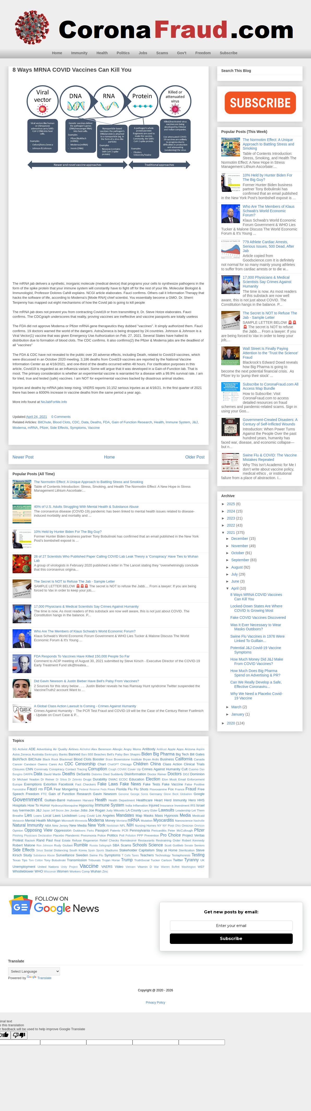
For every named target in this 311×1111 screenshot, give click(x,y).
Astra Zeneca (22, 754)
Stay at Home (166, 850)
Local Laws (52, 815)
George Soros (139, 794)
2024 (231, 511)
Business (167, 759)
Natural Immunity (28, 825)
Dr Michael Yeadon (26, 779)
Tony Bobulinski (55, 860)
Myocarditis (163, 820)
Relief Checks (109, 840)
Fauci (32, 789)
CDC (75, 422)
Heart (158, 800)
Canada (199, 759)
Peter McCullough (180, 830)
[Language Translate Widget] (34, 971)
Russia (93, 845)
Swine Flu (96, 855)
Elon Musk (169, 779)
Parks (90, 830)
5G (15, 749)
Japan (46, 810)
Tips (24, 860)
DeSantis (83, 774)
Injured (154, 805)
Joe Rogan (97, 810)
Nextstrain (112, 825)
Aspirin (200, 749)
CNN (29, 769)
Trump (127, 860)
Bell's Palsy (115, 754)
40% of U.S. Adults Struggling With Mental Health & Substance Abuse (86, 507)
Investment (182, 805)
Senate (188, 845)
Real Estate (62, 840)
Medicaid (198, 815)
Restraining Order (168, 840)
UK (202, 860)
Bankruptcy (51, 754)
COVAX (122, 769)
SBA (116, 845)
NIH (130, 825)
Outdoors (79, 830)
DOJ (186, 774)
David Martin (52, 774)
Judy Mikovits (115, 810)
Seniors (199, 845)
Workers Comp (79, 871)
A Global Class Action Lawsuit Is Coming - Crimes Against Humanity (85, 706)
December (240, 538)
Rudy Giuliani (63, 845)
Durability (100, 779)
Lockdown (69, 815)
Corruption (97, 769)
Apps (180, 749)
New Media (78, 825)
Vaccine (94, 428)
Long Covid (87, 815)
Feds (103, 789)
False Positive (195, 784)
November (240, 546)
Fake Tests (151, 784)
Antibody (149, 749)
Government (27, 799)
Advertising (44, 749)
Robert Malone (24, 845)
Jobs (143, 53)
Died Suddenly (113, 774)
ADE (31, 749)
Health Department (122, 800)
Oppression (62, 830)
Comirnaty (41, 769)
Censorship (85, 764)
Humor (45, 805)
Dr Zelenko (75, 779)
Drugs (87, 779)
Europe (17, 784)
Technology (162, 855)
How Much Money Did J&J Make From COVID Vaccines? (256, 661)
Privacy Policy (155, 1002)
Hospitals (19, 805)
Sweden (82, 855)
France (179, 789)
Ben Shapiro (131, 754)
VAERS (106, 867)
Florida (121, 789)
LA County (133, 810)
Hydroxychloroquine (64, 805)
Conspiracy (56, 769)
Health (102, 53)
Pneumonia (88, 835)
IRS (192, 805)
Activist (22, 749)
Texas (17, 860)
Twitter (178, 860)
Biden (146, 754)
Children (140, 764)
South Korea (78, 850)
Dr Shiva (61, 779)
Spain (91, 850)
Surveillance (65, 855)
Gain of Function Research (132, 422)
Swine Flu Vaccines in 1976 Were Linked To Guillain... (257, 638)
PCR (125, 830)
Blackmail (66, 759)
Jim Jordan (72, 810)
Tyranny (191, 860)
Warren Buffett (170, 866)
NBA (48, 825)
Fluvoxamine (158, 789)
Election (153, 779)
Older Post (195, 457)
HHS (201, 800)
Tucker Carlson (161, 860)
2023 (231, 518)
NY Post (168, 825)
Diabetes (97, 774)
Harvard (88, 800)
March (236, 707)
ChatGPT (113, 764)
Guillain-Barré (55, 800)
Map (139, 815)
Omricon (199, 825)
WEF (201, 866)
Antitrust (162, 749)
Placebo (58, 835)
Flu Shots (141, 789)
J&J (195, 422)
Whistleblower (23, 871)
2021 (231, 532)
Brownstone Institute (128, 759)
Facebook (66, 784)
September (240, 560)
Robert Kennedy (193, 840)
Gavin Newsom (105, 794)
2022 (231, 525)
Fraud (191, 789)
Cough (113, 769)
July (235, 574)
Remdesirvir (128, 840)
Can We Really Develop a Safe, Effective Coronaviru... (256, 684)
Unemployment (24, 867)
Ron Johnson (45, 845)
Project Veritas (193, 835)
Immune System (178, 422)
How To (33, 805)
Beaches (100, 754)
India (128, 805)
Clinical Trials (194, 764)
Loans (38, 815)
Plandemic (72, 835)
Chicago (125, 764)
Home (57, 53)
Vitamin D (144, 866)
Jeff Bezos (57, 810)
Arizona (190, 749)
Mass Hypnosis (166, 815)
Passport (102, 830)
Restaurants (146, 840)
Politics (123, 53)
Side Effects (59, 428)
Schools (140, 845)
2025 (231, 504)
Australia (38, 754)
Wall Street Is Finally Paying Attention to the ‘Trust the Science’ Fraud (270, 352)
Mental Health (35, 820)
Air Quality (60, 749)
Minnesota (81, 820)
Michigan (54, 820)
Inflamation (140, 805)
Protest (18, 840)
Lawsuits (166, 810)
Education (136, 779)
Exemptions (33, 784)
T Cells (126, 855)
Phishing (18, 835)
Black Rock (50, 759)
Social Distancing (56, 850)
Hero (192, 800)
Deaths (95, 422)
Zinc (105, 871)
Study (27, 855)
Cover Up (134, 769)
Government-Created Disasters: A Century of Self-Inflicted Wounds (270, 422)
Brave (109, 759)
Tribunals (94, 860)
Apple (172, 749)
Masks (149, 815)
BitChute (44, 422)
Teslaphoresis (181, 855)
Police (102, 835)
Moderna (19, 428)
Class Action (172, 764)
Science (155, 845)
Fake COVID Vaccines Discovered (258, 617)
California (183, 759)
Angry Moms (132, 749)
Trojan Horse (111, 860)
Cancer (17, 764)
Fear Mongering (66, 789)
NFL (122, 825)
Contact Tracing (76, 769)
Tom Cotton (36, 860)
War (156, 866)
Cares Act (56, 764)
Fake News (130, 784)
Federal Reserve (89, 789)
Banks (63, 754)
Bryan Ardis (151, 759)
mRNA (33, 428)
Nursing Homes (145, 825)
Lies (28, 815)
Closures (19, 769)
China (155, 764)
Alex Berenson (101, 749)
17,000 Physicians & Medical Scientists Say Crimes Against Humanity (86, 606)
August (237, 567)
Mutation (147, 820)
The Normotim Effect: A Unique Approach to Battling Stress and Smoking (88, 482)
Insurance (167, 805)
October (238, 553)
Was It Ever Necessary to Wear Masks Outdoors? (255, 627)
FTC (44, 794)
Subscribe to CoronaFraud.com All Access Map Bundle (270, 386)
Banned (74, 754)
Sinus (39, 850)
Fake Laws (107, 784)
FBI (40, 789)
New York (96, 825)
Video (119, 867)
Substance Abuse (44, 855)
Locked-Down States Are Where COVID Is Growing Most (256, 608)
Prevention (152, 835)
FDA (106, 422)
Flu (130, 789)
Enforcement (196, 779)
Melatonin (18, 820)
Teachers (147, 855)
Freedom (203, 53)
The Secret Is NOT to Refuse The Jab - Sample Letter (74, 581)
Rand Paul (44, 840)
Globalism (186, 794)
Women (63, 871)
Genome (123, 794)
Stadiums (111, 850)
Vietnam (130, 866)
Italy (15, 810)
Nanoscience (184, 820)
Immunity (79, 53)
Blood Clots (61, 422)
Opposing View (38, 830)
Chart (102, 764)
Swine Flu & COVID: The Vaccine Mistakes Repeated (270, 457)
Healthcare (144, 800)
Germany (155, 794)
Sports (100, 850)
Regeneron (90, 840)
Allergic (117, 749)
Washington (189, 866)
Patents (115, 830)
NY (159, 825)
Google (199, 794)
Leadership (183, 810)
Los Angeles (105, 815)
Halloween (74, 800)
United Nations (48, 866)
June (235, 581)
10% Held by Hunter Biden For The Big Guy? (67, 532)
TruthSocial (141, 860)
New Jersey (60, 825)
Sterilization (186, 850)
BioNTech (20, 759)
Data (84, 422)
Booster (98, 759)
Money (110, 820)
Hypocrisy (86, 805)
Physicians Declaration (38, 835)
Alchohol (85, 749)
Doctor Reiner (156, 774)
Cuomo (194, 769)
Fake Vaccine (172, 784)
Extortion (50, 784)
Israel (200, 805)
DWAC (113, 779)
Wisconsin (50, 871)
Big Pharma (164, 754)
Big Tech (182, 754)
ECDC (123, 779)
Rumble (81, 845)
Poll (121, 835)
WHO (39, 871)
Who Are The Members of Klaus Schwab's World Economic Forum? (84, 631)
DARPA (28, 774)
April (235, 588)
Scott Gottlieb (173, 845)
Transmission (77, 860)
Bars (84, 754)
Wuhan (96, 871)
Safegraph (105, 845)
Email (182, 779)
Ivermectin (27, 810)
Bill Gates (197, 754)
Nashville (199, 820)
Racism (30, 840)
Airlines (74, 749)
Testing (198, 855)
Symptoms (78, 428)
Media (185, 815)
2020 (231, 723)
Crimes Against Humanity (161, 769)
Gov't (181, 53)
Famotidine (19, 789)
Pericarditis (158, 830)
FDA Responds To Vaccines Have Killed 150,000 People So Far (82, 656)
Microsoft (68, 820)
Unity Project (69, 866)
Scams (162, 53)
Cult (185, 769)
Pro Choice (170, 835)
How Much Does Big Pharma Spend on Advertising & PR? (255, 673)
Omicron (187, 825)
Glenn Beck (171, 794)
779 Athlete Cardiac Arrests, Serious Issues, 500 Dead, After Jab (268, 246)
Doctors (175, 774)
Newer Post (23, 457)
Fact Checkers (85, 784)
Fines (111, 789)
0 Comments (61, 417)
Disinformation (135, 774)
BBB (90, 754)
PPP (140, 835)
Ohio (178, 825)
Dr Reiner (47, 779)
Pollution (130, 835)
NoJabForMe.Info (54, 402)
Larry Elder (150, 810)
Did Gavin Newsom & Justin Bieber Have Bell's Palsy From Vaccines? (86, 681)
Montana (121, 820)
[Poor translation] (19, 1035)
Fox (171, 789)
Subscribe (228, 53)
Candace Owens (35, 764)
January (238, 714)
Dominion (197, 774)
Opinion (18, 830)
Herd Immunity (175, 800)
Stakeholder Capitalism (136, 850)
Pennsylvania (140, 830)
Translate (39, 978)
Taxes (135, 855)
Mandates (125, 815)
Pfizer (44, 428)
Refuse (77, 840)
